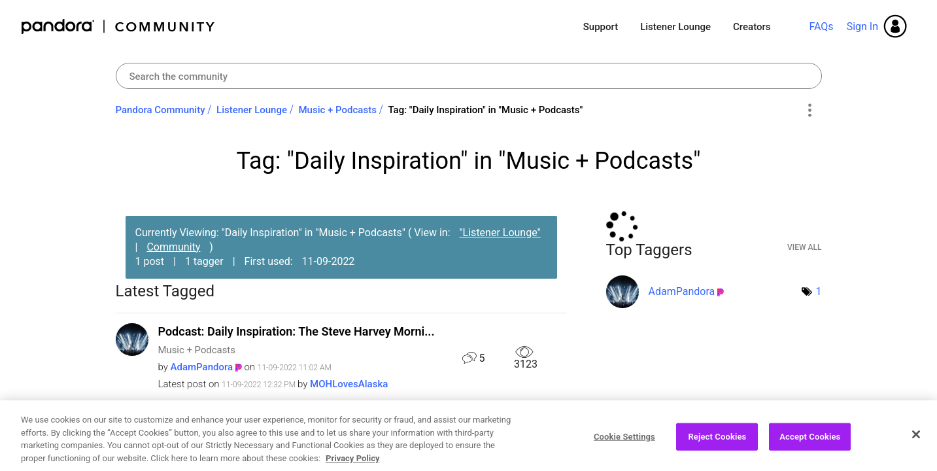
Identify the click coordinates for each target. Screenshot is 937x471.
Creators (751, 27)
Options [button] (810, 110)
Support (600, 27)
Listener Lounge (675, 27)
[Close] (916, 441)
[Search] (469, 76)
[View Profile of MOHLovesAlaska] (349, 384)
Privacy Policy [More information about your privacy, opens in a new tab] (352, 465)
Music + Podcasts (337, 110)
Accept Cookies (809, 443)
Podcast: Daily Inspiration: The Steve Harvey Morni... (296, 331)
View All (804, 247)
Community (173, 247)
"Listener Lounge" (499, 232)
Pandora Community (119, 26)
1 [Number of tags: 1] (819, 291)
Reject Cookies (717, 443)
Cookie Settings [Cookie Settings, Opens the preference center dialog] (624, 443)
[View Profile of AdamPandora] (202, 367)
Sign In (862, 26)
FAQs (821, 26)
